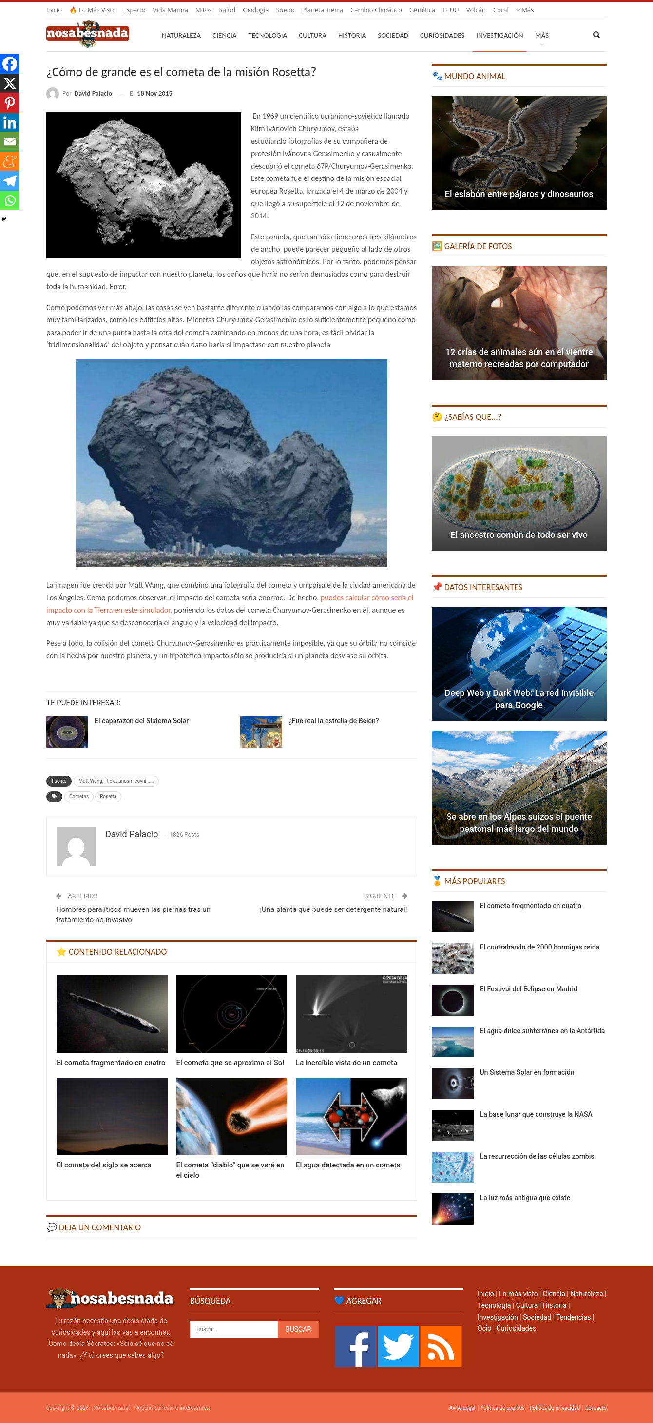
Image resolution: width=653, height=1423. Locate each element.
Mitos (203, 9)
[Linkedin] (9, 122)
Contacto (596, 1407)
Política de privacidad (555, 1407)
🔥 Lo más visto (92, 9)
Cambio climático (376, 9)
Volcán (476, 9)
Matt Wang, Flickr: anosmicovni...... (116, 781)
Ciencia (224, 35)
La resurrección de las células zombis (537, 1156)
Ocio (484, 1328)
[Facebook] (9, 64)
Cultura (312, 35)
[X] (9, 83)
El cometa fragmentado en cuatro (531, 905)
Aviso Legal (462, 1407)
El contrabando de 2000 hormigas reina (539, 947)
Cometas (79, 796)
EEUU (450, 9)
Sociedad (393, 35)
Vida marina (170, 9)
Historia (352, 35)
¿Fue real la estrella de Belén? (333, 721)
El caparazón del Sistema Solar (142, 721)
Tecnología (267, 35)
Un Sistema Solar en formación (527, 1072)
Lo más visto (518, 1294)
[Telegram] (9, 181)
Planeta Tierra (322, 9)
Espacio (134, 9)
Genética (422, 9)
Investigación (499, 35)
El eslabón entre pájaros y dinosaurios (519, 194)
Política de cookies (502, 1407)
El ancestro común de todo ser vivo (519, 535)
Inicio (54, 9)
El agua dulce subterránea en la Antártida (542, 1031)
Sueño (285, 9)
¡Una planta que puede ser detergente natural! (333, 909)
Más (525, 9)
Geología (256, 9)
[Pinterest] (9, 103)
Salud (227, 9)
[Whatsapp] (9, 200)
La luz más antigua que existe (525, 1198)
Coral (501, 9)
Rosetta (108, 796)
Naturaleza (181, 35)
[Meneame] (9, 161)
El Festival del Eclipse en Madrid (528, 989)
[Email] (9, 142)
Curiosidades (442, 35)
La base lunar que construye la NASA (536, 1114)
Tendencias (573, 1317)
